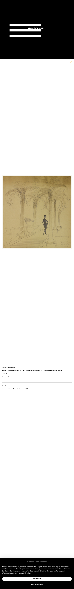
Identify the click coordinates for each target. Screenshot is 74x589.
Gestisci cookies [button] (37, 584)
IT (70, 29)
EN (67, 29)
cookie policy (26, 573)
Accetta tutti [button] (37, 579)
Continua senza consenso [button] (37, 562)
